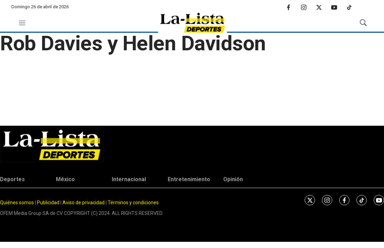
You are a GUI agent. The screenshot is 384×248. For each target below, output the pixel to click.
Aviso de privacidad (83, 202)
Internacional (129, 179)
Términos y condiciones (133, 202)
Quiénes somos (17, 202)
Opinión (233, 179)
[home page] (192, 22)
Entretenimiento (189, 179)
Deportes (12, 179)
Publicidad (48, 202)
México (65, 179)
